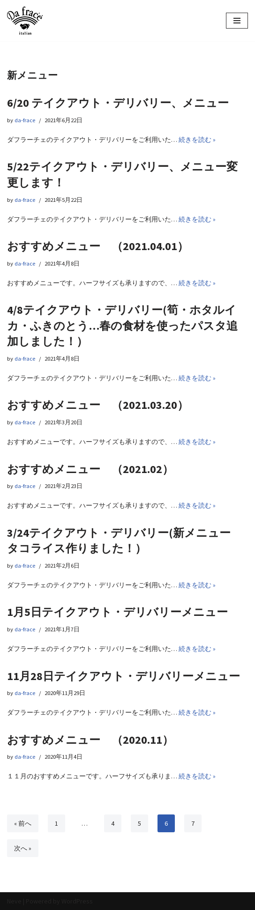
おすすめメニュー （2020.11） (90, 739)
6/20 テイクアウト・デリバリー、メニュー (118, 103)
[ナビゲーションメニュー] (237, 21)
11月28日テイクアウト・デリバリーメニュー (123, 676)
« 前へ (22, 823)
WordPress (77, 901)
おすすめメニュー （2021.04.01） (97, 246)
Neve (14, 901)
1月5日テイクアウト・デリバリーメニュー (117, 612)
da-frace (25, 120)
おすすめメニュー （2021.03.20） (97, 405)
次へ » (22, 848)
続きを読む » (197, 139)
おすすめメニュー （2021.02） (90, 469)
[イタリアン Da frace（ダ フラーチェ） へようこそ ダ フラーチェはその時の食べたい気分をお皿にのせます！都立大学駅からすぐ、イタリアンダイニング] (25, 21)
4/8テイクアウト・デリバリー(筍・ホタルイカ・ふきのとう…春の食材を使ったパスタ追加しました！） (122, 325)
